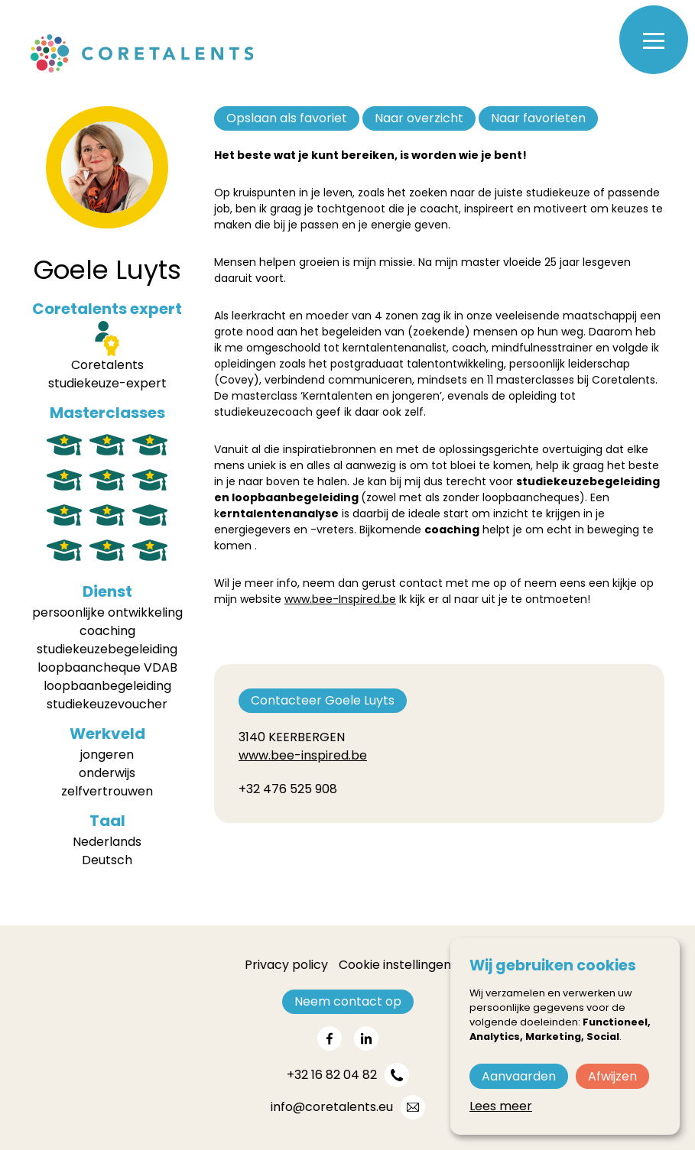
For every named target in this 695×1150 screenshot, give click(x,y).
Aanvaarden (519, 1076)
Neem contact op (347, 1001)
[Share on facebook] (329, 1038)
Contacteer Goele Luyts (323, 700)
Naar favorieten (538, 118)
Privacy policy (286, 964)
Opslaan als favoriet (286, 118)
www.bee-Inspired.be (340, 599)
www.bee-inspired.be (303, 755)
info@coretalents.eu (332, 1107)
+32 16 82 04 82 (332, 1075)
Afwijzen (612, 1076)
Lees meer (500, 1106)
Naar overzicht (419, 118)
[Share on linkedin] (366, 1038)
